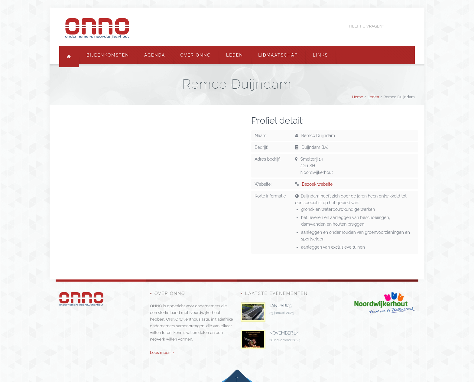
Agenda (154, 55)
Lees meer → (162, 352)
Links (320, 55)
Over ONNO (195, 55)
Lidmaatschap (278, 55)
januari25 (280, 305)
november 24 (284, 333)
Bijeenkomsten (107, 55)
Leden (234, 55)
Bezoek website (317, 184)
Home (357, 97)
